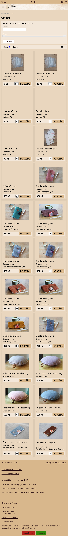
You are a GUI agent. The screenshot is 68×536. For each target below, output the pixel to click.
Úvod (3, 13)
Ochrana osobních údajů (12, 469)
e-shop (48, 462)
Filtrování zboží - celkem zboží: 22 (18, 23)
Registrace (34, 1)
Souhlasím (40, 533)
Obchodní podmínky (10, 473)
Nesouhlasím (28, 533)
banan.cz (62, 462)
